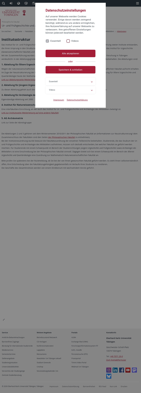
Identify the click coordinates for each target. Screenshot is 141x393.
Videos (75, 40)
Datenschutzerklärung (77, 100)
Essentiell (55, 40)
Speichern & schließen (70, 69)
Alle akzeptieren (70, 53)
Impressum (58, 100)
